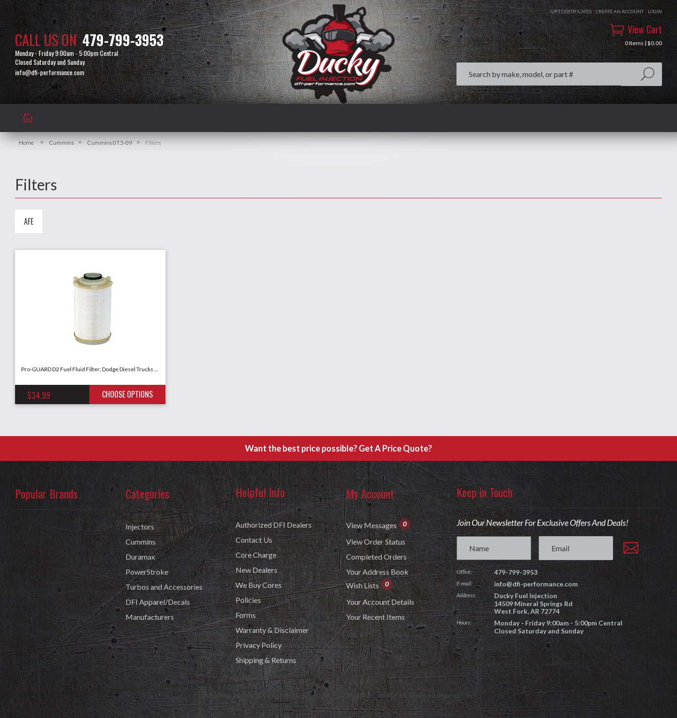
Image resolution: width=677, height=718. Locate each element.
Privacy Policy (259, 645)
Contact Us (254, 540)
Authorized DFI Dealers (274, 525)
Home (26, 143)
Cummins (61, 143)
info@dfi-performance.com (49, 72)
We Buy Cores (259, 585)
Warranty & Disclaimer (272, 630)
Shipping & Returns (266, 660)
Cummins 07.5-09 (109, 143)
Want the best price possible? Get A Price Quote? (338, 448)
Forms (246, 615)
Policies (248, 600)
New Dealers (256, 570)
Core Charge (256, 555)
